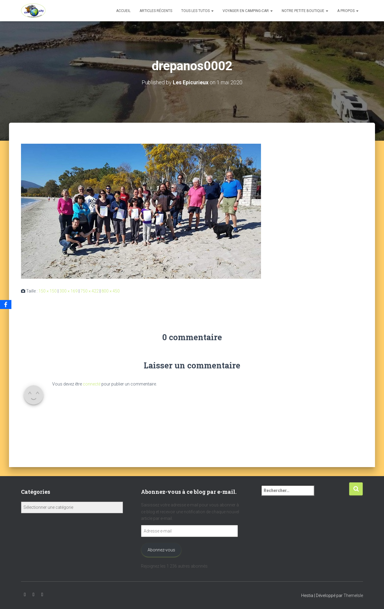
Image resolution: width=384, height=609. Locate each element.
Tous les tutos (197, 11)
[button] (212, 11)
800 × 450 (110, 291)
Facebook (42, 595)
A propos (347, 11)
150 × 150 (47, 291)
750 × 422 (89, 291)
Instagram (34, 595)
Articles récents (156, 11)
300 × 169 (68, 291)
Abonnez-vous (161, 550)
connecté (91, 384)
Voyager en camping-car (248, 11)
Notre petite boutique (305, 11)
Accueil (123, 11)
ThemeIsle (353, 595)
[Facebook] (5, 304)
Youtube (25, 595)
